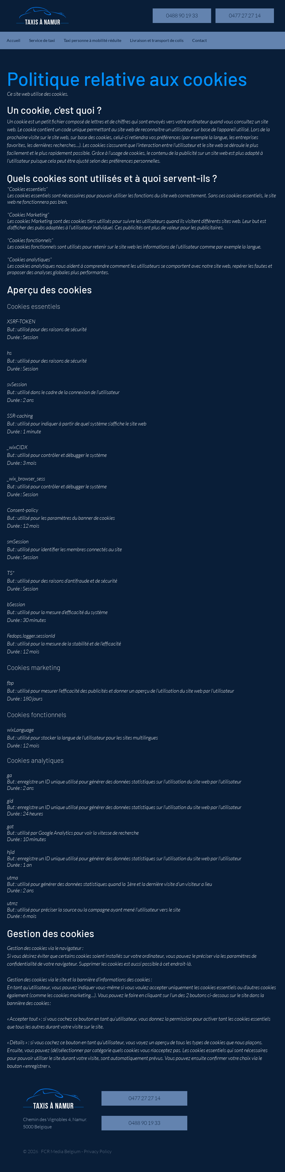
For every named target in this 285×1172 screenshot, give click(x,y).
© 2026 (30, 1151)
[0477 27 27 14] (244, 15)
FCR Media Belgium (61, 1151)
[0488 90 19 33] (182, 15)
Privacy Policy (98, 1151)
